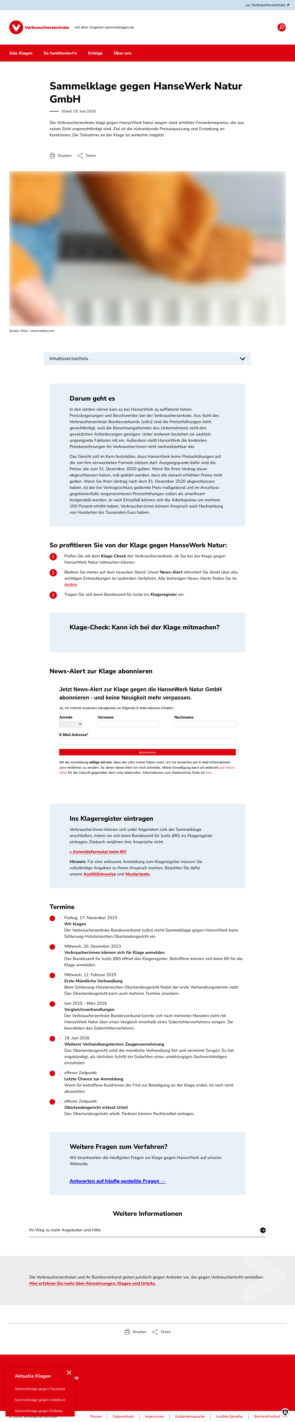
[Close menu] (69, 1372)
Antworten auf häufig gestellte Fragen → (117, 1181)
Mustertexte (137, 874)
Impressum (154, 1416)
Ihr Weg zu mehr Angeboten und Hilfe (65, 1230)
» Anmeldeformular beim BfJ (98, 851)
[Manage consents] (285, 1412)
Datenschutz (123, 1416)
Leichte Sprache (229, 1416)
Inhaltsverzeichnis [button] (69, 358)
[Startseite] (39, 27)
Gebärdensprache (190, 1416)
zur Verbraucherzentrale (267, 5)
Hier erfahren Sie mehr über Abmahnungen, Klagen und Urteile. (92, 1283)
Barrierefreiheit (267, 1416)
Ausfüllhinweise (99, 874)
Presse (96, 1416)
